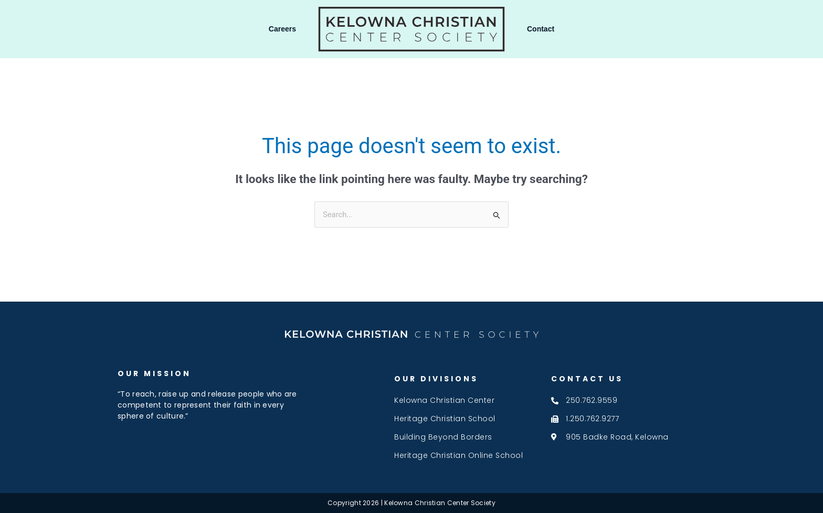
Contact (540, 29)
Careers (282, 29)
